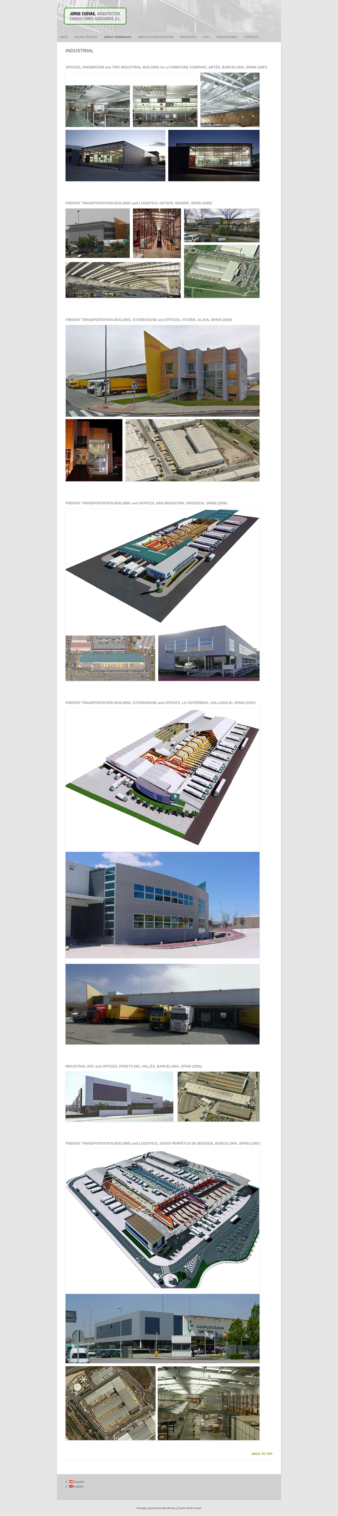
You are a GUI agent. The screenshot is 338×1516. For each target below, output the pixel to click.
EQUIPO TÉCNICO (86, 37)
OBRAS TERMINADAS (117, 37)
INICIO (64, 37)
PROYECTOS (188, 37)
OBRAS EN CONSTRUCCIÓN (155, 37)
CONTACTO (251, 37)
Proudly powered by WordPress (156, 1508)
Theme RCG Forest (189, 1508)
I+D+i (206, 37)
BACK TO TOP (262, 1454)
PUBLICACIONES (226, 37)
